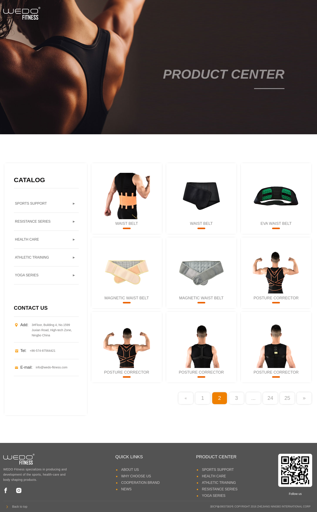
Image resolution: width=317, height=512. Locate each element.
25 (287, 398)
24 (270, 398)
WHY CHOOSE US (136, 476)
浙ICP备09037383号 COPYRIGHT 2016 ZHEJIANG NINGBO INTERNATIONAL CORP (260, 506)
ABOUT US (130, 469)
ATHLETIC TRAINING (144, 13)
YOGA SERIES (231, 13)
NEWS (126, 489)
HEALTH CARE (104, 13)
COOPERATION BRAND (140, 482)
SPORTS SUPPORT (65, 13)
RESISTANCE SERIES (190, 13)
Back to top (17, 506)
